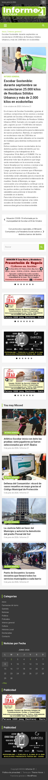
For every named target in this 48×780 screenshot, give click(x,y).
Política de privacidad (11, 772)
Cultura (5, 626)
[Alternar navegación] (5, 25)
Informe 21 (26, 106)
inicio (4, 602)
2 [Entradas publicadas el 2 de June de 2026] (11, 659)
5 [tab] (27, 284)
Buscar (41, 247)
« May (4, 683)
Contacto (6, 636)
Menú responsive (43, 2)
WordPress (32, 776)
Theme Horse (37, 772)
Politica (5, 616)
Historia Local (8, 629)
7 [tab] (33, 284)
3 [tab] (21, 284)
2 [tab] (18, 284)
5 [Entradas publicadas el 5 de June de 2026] (30, 659)
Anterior (7, 269)
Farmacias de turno (10, 605)
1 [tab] (15, 284)
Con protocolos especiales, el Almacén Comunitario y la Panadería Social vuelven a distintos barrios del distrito (23, 231)
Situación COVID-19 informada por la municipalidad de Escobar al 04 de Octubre (24, 219)
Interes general (12, 77)
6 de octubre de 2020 (12, 106)
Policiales (6, 619)
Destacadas (7, 633)
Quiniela (5, 609)
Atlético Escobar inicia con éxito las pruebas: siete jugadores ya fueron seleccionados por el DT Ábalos (23, 441)
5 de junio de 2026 (11, 448)
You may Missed (13, 405)
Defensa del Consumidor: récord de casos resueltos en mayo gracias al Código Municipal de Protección (22, 486)
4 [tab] (24, 284)
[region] (24, 270)
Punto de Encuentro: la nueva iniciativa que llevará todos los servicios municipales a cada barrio (22, 575)
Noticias (5, 612)
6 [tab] (30, 284)
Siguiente (41, 269)
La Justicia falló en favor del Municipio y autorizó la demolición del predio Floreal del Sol (22, 531)
